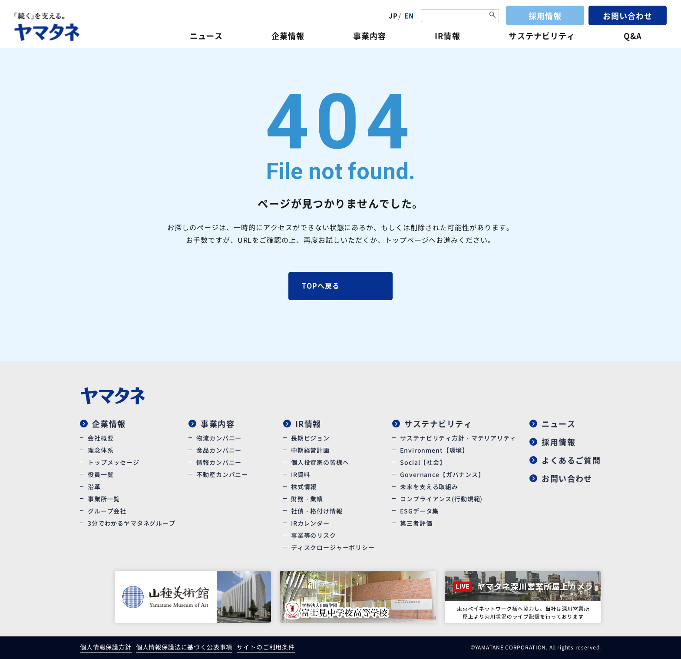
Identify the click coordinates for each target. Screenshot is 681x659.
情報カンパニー (218, 462)
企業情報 (287, 35)
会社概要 (100, 438)
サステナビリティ (542, 35)
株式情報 (304, 486)
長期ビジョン (310, 438)
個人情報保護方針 (106, 646)
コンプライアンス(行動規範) (441, 498)
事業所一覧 (104, 498)
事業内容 (369, 35)
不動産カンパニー (222, 474)
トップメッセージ (113, 462)
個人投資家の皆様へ (320, 462)
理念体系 (100, 450)
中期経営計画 (310, 450)
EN (409, 15)
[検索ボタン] (492, 15)
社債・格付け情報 (317, 511)
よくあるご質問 (571, 460)
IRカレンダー (310, 523)
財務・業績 (307, 498)
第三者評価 (416, 523)
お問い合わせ (627, 15)
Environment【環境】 (434, 450)
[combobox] (460, 15)
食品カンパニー (218, 450)
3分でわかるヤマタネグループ (131, 523)
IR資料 (300, 474)
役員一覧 (100, 474)
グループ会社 (107, 511)
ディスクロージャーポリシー (333, 547)
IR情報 (447, 35)
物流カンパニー (218, 438)
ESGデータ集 (419, 511)
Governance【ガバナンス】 (442, 474)
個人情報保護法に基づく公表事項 (184, 646)
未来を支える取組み (429, 486)
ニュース (206, 35)
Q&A (633, 35)
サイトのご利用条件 (266, 646)
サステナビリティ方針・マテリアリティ (458, 438)
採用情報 (545, 15)
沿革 (94, 486)
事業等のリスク (313, 535)
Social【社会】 (423, 462)
